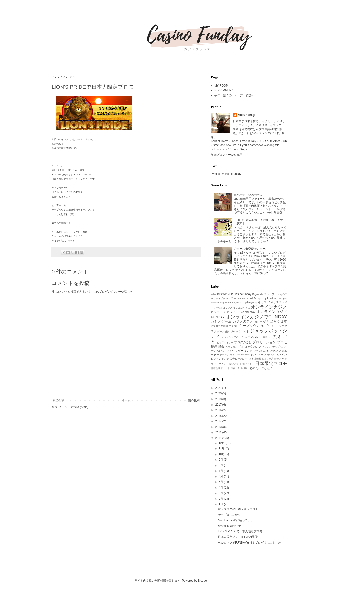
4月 (221, 487)
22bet (214, 294)
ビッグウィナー (225, 342)
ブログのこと (243, 342)
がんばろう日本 (275, 321)
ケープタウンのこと (254, 326)
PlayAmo (236, 302)
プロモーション (264, 342)
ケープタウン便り (229, 514)
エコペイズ (244, 307)
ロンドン (281, 354)
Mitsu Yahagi (246, 115)
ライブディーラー (240, 354)
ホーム (126, 400)
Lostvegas (282, 298)
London (271, 298)
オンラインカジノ (269, 306)
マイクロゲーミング (239, 350)
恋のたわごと (258, 368)
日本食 (231, 368)
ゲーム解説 (223, 331)
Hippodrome (239, 298)
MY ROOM (221, 85)
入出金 (239, 368)
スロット (267, 337)
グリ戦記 (233, 326)
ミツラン (272, 350)
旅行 (246, 368)
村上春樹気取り (260, 358)
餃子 (269, 368)
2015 (218, 415)
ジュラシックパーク (232, 337)
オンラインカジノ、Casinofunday (233, 311)
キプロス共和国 (219, 326)
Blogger (203, 580)
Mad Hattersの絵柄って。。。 (237, 520)
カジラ (258, 321)
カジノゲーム (221, 321)
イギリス (261, 302)
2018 (218, 399)
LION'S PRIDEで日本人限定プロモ (240, 531)
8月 (221, 465)
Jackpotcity (260, 298)
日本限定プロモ (271, 363)
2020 (218, 393)
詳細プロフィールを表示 (226, 154)
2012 (218, 432)
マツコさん (259, 351)
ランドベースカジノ (262, 354)
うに (235, 307)
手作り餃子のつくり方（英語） (234, 95)
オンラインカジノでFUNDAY (256, 316)
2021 (218, 388)
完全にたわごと (239, 358)
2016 (218, 410)
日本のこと (233, 364)
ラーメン (224, 354)
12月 (222, 443)
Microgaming (217, 302)
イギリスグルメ (277, 302)
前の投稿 (194, 400)
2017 (218, 404)
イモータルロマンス (221, 307)
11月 (222, 448)
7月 (221, 471)
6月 (221, 476)
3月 (221, 493)
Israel (250, 298)
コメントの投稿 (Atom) (73, 407)
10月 (222, 454)
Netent (228, 302)
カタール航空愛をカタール (251, 248)
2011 (218, 438)
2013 (218, 427)
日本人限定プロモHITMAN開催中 (239, 537)
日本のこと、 (247, 364)
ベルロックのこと (250, 346)
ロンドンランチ (220, 358)
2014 (218, 421)
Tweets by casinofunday (226, 173)
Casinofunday (242, 294)
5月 (221, 482)
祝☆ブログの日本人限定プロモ (238, 509)
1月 (221, 504)
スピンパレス (253, 337)
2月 (221, 498)
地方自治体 (275, 358)
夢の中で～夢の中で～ (248, 195)
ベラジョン (231, 346)
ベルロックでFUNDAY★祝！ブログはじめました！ (251, 542)
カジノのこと (243, 321)
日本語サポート (219, 368)
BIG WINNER (225, 294)
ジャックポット (239, 331)
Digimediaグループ (263, 294)
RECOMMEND (223, 90)
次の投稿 (58, 400)
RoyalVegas (248, 302)
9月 (221, 459)
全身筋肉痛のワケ (229, 526)
